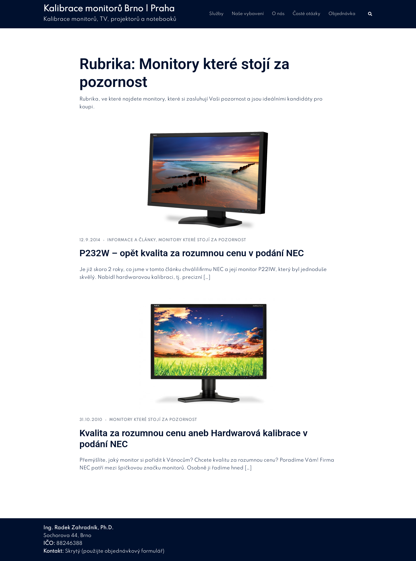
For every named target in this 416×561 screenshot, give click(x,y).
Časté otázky (306, 14)
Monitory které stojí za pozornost (202, 240)
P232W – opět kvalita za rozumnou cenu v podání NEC (191, 253)
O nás (278, 14)
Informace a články (131, 240)
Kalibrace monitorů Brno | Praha (108, 9)
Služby (216, 14)
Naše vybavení (248, 14)
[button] (370, 14)
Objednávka (341, 14)
